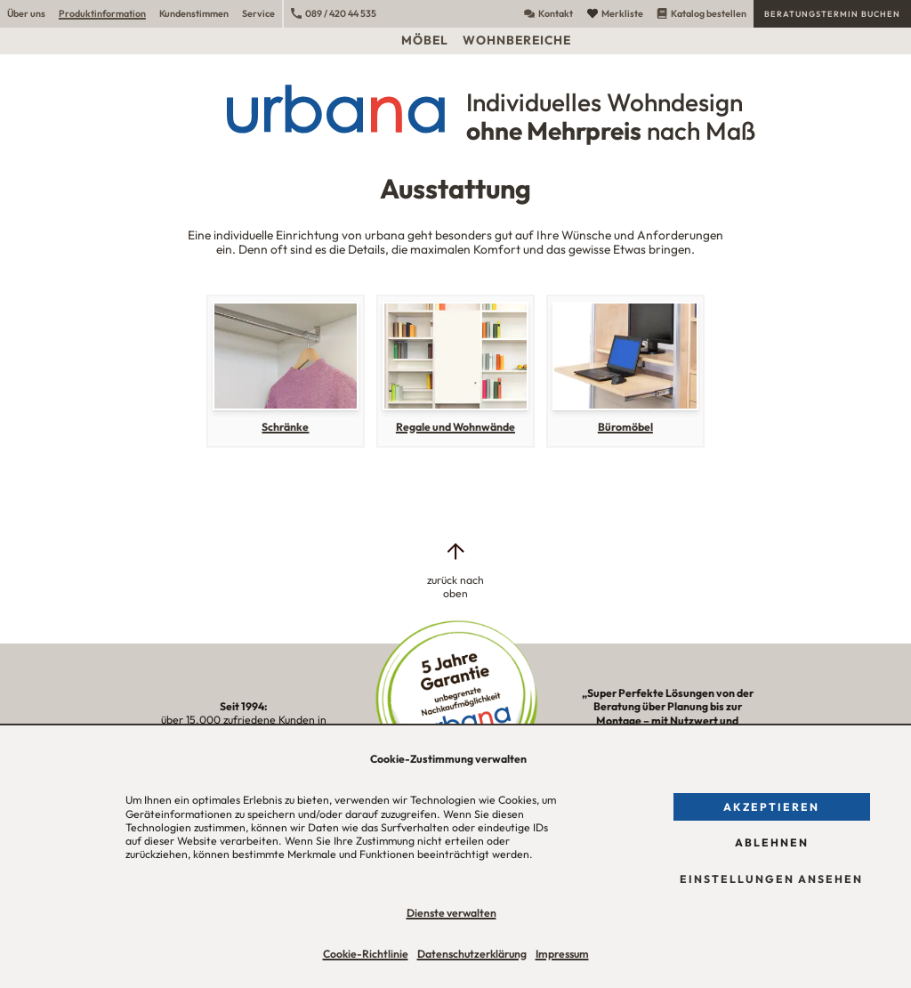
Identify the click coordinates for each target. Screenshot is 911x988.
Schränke (285, 426)
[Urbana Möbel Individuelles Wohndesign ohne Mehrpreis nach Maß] (455, 109)
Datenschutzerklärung (472, 953)
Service (258, 13)
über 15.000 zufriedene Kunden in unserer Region (244, 720)
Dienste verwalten (451, 912)
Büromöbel (625, 426)
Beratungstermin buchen (832, 14)
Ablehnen (772, 842)
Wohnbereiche (517, 40)
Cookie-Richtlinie (365, 953)
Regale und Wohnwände (455, 426)
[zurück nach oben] (455, 570)
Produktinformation (102, 13)
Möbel (424, 40)
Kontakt (548, 13)
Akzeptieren (771, 807)
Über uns (26, 13)
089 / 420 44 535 (333, 13)
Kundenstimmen (194, 13)
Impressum (562, 953)
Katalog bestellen (701, 13)
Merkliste (615, 13)
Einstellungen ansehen (771, 879)
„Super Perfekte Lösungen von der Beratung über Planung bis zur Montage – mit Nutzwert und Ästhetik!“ (667, 719)
